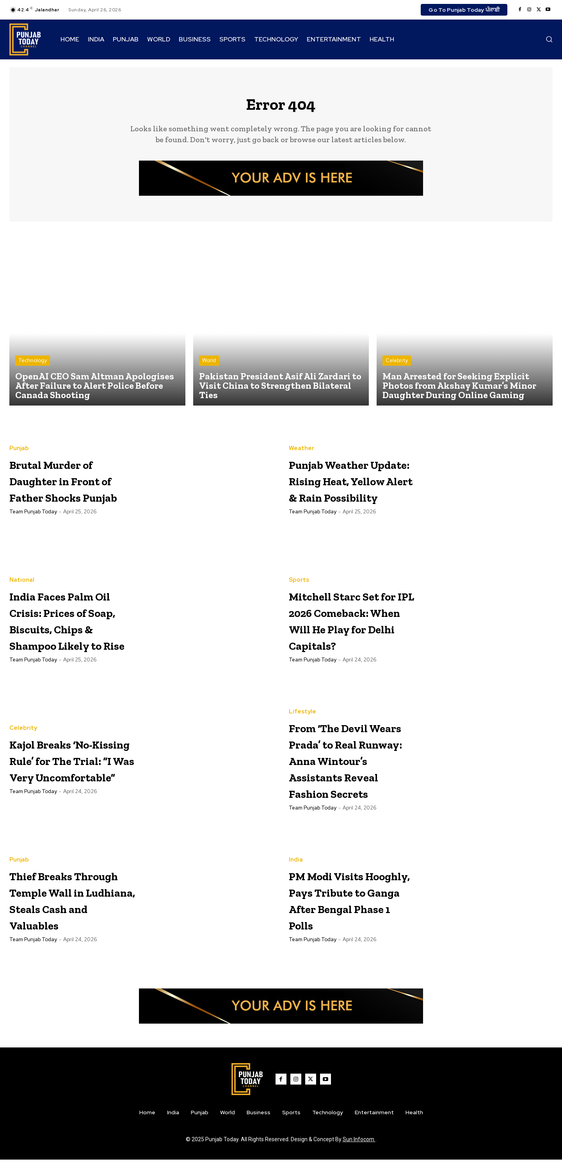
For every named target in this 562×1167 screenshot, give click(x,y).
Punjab (19, 446)
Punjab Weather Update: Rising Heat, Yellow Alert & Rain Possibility (347, 485)
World (209, 366)
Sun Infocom (359, 1147)
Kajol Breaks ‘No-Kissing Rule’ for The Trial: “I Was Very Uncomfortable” (71, 765)
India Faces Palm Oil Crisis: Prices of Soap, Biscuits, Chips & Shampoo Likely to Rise (70, 625)
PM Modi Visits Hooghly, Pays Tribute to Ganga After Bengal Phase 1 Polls (351, 906)
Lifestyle (302, 702)
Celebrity (397, 366)
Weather (301, 438)
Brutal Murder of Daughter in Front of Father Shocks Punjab (70, 485)
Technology (32, 366)
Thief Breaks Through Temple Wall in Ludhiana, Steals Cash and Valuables (72, 906)
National (21, 569)
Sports (299, 569)
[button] (549, 39)
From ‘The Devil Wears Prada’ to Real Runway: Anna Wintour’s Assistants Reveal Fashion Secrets (346, 766)
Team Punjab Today (33, 525)
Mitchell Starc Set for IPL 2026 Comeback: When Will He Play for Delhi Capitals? (346, 625)
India (296, 859)
